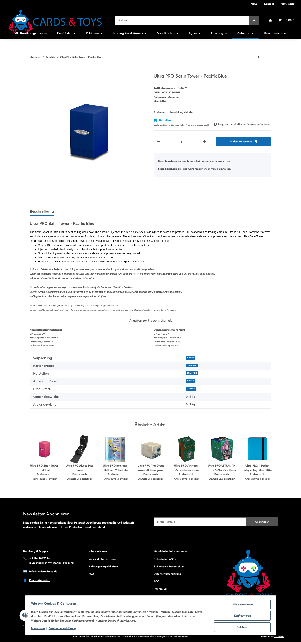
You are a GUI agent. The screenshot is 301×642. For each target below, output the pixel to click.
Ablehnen (241, 627)
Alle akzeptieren (242, 605)
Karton (190, 358)
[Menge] (181, 141)
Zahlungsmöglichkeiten (103, 566)
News (254, 4)
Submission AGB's (165, 559)
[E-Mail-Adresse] (200, 521)
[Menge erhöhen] (204, 141)
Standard (191, 365)
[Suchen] (182, 20)
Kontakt (269, 4)
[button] (270, 20)
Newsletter (287, 4)
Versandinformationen (102, 559)
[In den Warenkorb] (33, 71)
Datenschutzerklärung (87, 522)
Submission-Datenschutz (169, 566)
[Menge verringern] (158, 141)
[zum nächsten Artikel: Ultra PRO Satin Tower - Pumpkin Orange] (267, 57)
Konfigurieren (241, 616)
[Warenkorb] (286, 20)
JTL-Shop (279, 637)
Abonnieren (262, 522)
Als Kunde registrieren (31, 33)
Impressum (160, 588)
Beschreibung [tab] (42, 212)
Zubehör (173, 97)
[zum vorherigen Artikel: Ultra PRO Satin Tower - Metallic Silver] (258, 57)
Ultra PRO (192, 373)
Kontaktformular (39, 580)
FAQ (91, 574)
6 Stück (190, 381)
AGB (156, 581)
